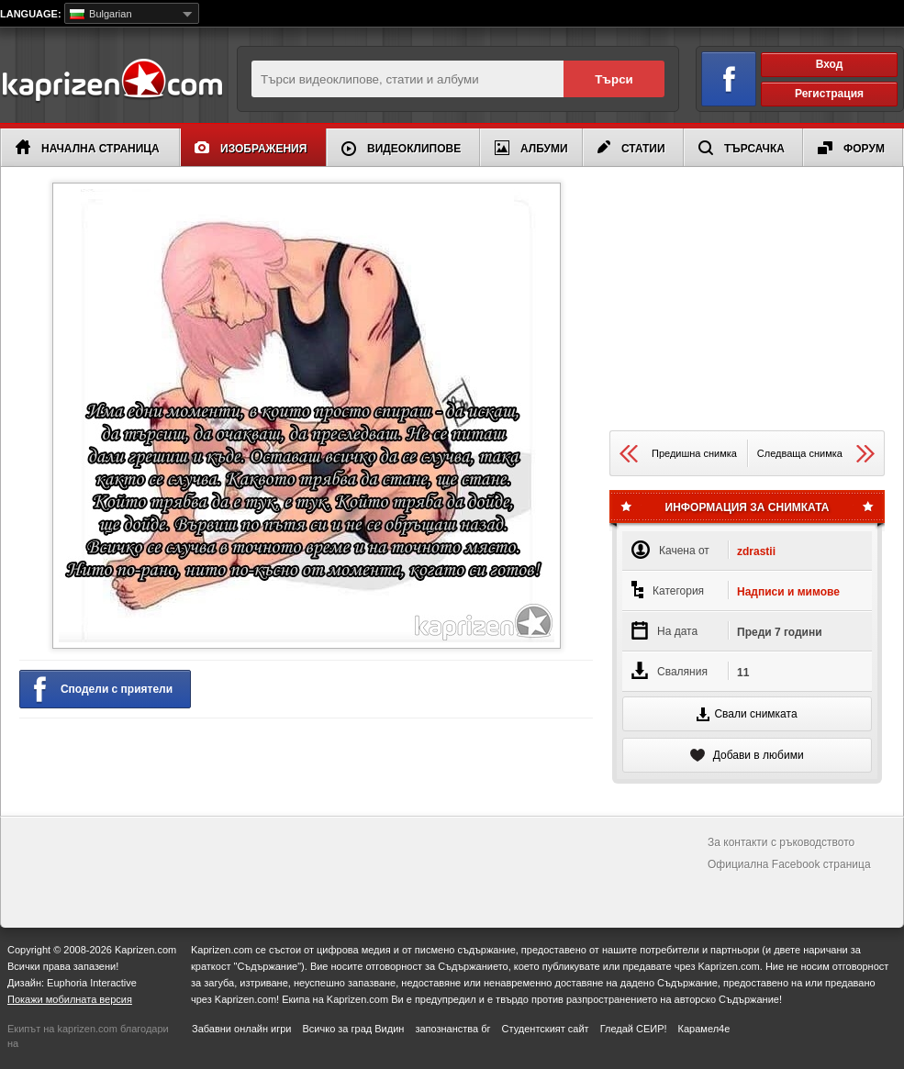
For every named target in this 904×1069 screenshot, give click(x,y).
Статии (631, 147)
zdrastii (756, 551)
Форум (851, 148)
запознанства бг (452, 1028)
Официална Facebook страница (789, 864)
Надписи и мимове (788, 591)
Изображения (251, 148)
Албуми (531, 147)
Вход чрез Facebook (718, 76)
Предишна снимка (678, 453)
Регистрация (829, 93)
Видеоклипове (401, 148)
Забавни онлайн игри (241, 1028)
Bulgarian (101, 13)
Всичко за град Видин (353, 1028)
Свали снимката (747, 714)
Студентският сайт (545, 1028)
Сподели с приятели (103, 690)
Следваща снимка (816, 453)
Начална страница (88, 147)
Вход (829, 64)
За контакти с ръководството (781, 842)
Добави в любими (746, 755)
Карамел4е (704, 1028)
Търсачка (741, 147)
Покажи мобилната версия (69, 999)
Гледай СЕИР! (633, 1028)
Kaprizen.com (111, 81)
